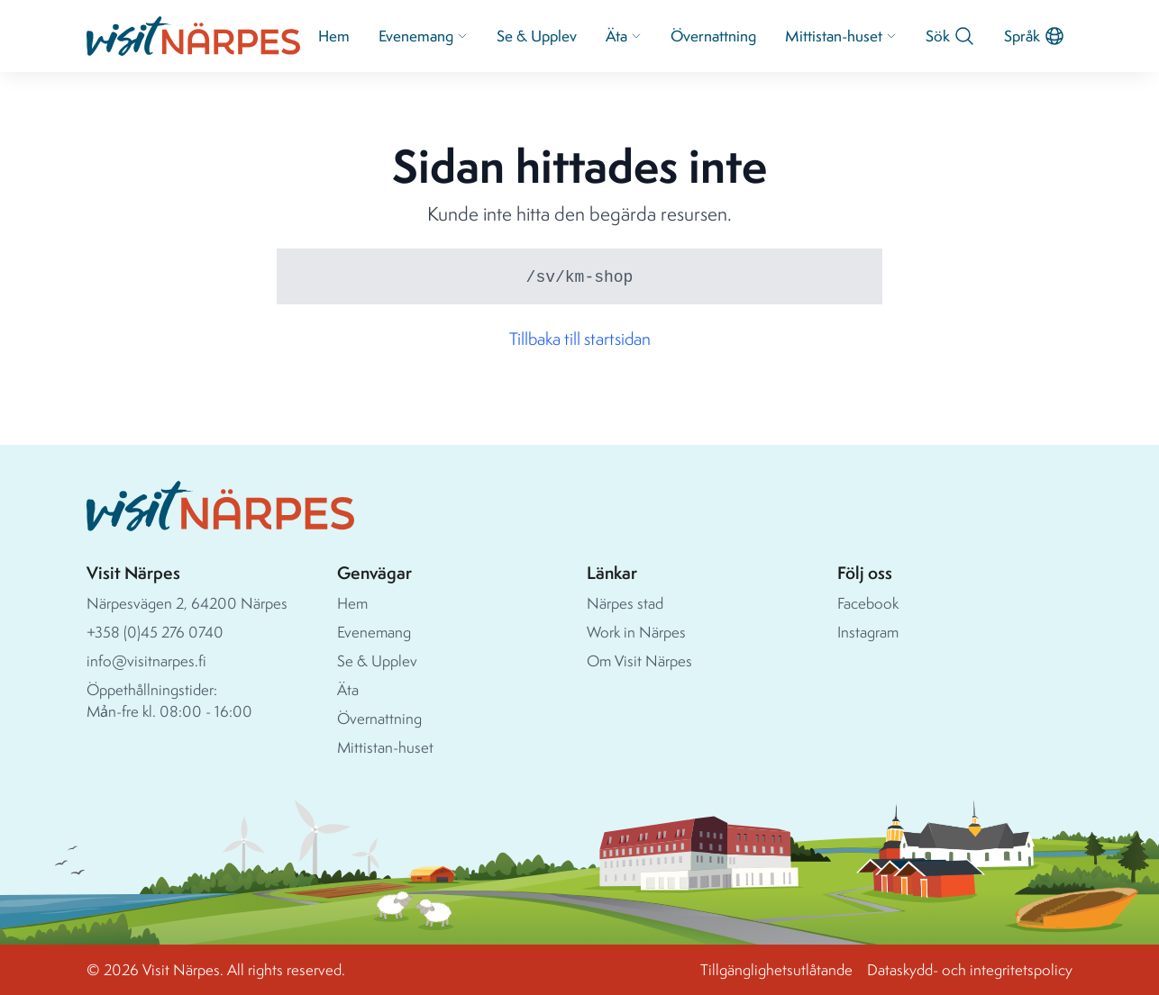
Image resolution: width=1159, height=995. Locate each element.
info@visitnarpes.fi (146, 660)
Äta (624, 35)
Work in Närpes (636, 631)
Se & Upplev (537, 35)
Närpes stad (625, 602)
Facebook (868, 602)
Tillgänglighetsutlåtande (776, 969)
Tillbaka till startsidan (580, 338)
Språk (1034, 36)
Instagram (868, 631)
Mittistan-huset (841, 35)
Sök (950, 36)
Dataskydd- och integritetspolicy (969, 969)
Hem (334, 35)
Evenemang (423, 35)
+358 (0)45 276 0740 (155, 631)
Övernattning (713, 35)
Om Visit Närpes (639, 660)
